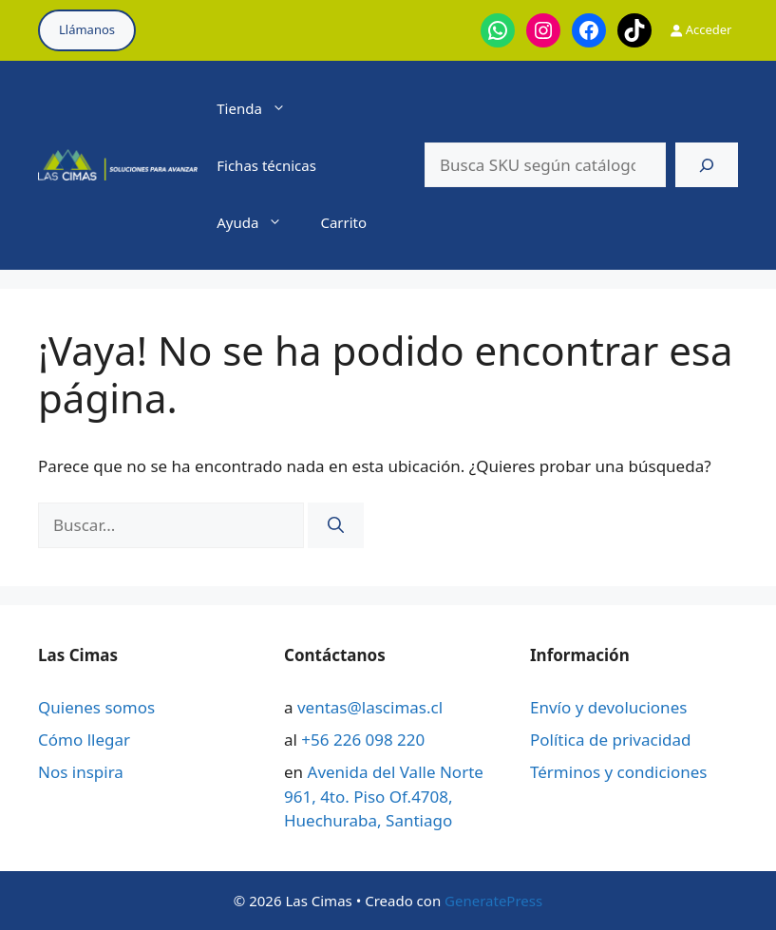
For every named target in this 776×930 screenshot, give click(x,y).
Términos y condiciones (618, 772)
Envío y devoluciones (608, 707)
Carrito (343, 222)
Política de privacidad (610, 739)
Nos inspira (80, 772)
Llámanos (87, 29)
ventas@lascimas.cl (370, 707)
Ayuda (259, 222)
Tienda (261, 108)
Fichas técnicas (266, 165)
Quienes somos (96, 707)
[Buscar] (706, 165)
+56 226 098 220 (363, 739)
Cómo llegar (84, 739)
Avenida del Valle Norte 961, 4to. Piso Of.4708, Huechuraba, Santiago (383, 796)
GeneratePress (493, 900)
